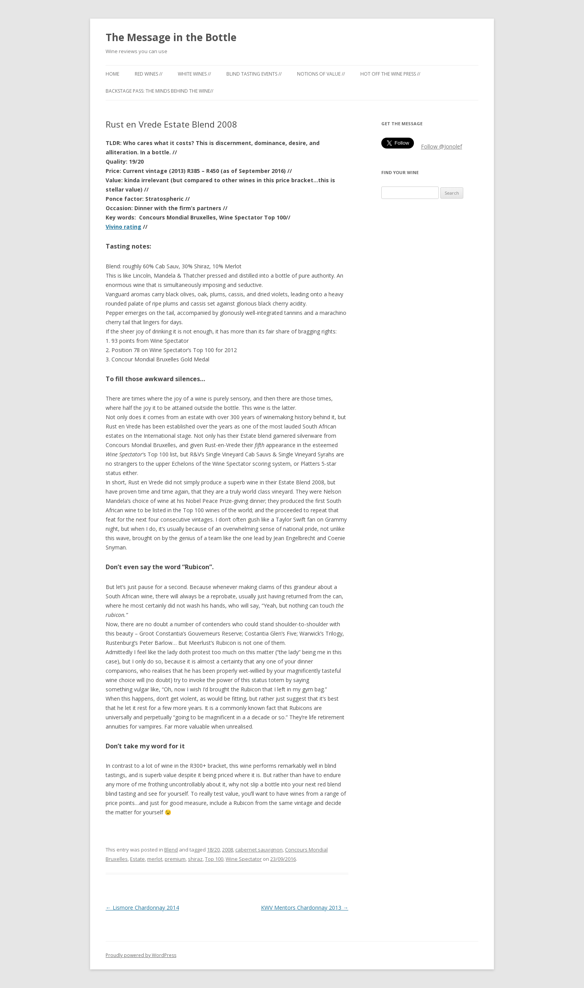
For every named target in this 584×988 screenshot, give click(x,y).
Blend (171, 849)
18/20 (213, 849)
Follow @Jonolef (441, 146)
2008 (227, 849)
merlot (154, 858)
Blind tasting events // (254, 74)
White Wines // (194, 74)
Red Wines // (148, 74)
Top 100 (214, 858)
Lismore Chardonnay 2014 (142, 907)
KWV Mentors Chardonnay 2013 (304, 907)
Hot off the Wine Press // (390, 74)
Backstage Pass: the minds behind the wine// (159, 91)
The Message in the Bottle (171, 37)
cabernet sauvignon (259, 849)
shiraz (195, 858)
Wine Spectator (244, 858)
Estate (137, 858)
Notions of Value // (321, 74)
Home (112, 74)
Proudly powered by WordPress (141, 955)
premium (175, 858)
